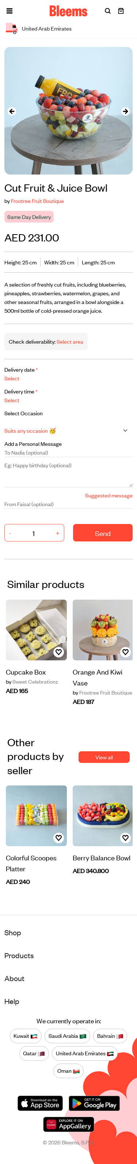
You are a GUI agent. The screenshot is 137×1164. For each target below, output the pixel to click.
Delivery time (21, 391)
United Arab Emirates (85, 1053)
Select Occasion (23, 413)
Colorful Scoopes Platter (31, 863)
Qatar (34, 1053)
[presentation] (11, 111)
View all (104, 757)
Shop (12, 932)
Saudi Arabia (68, 1036)
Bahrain (110, 1036)
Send (103, 532)
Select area (69, 341)
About (14, 978)
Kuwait (26, 1036)
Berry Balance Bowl (101, 857)
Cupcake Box (26, 671)
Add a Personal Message (33, 443)
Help (11, 1001)
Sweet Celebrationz (32, 681)
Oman (68, 1071)
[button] (9, 10)
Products (19, 955)
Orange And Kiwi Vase (97, 677)
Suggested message (109, 495)
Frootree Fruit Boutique (37, 200)
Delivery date (21, 369)
